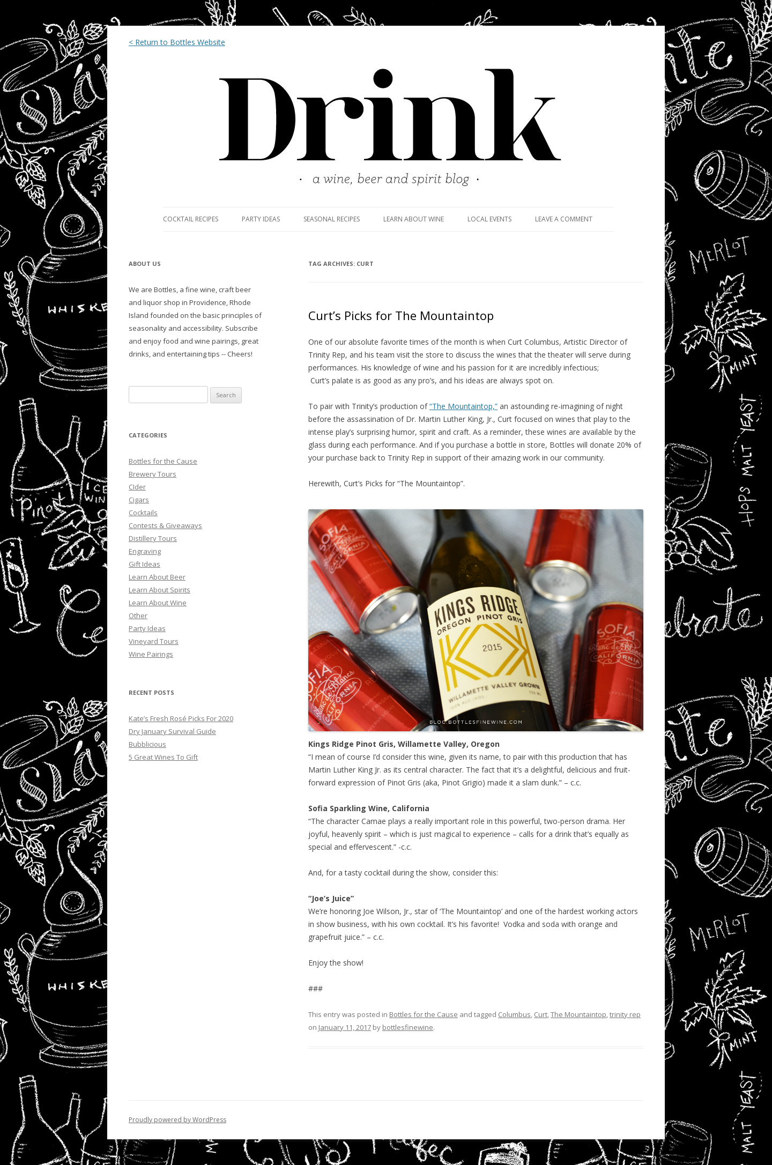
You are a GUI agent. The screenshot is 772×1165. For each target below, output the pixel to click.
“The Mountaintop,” (463, 406)
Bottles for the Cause (423, 1014)
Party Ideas (147, 628)
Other (138, 615)
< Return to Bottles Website (177, 42)
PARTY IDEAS (261, 219)
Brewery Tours (152, 474)
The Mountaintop (578, 1014)
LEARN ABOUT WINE (413, 219)
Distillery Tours (153, 538)
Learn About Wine (158, 602)
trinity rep (625, 1014)
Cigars (139, 499)
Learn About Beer (157, 577)
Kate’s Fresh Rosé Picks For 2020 (181, 718)
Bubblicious (147, 744)
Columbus (514, 1014)
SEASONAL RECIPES (331, 219)
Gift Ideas (144, 564)
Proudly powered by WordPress (177, 1119)
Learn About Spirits (159, 590)
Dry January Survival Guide (172, 731)
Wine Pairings (151, 654)
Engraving (145, 551)
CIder (137, 487)
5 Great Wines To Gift (163, 757)
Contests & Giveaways (165, 525)
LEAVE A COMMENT (563, 219)
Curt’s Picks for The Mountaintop (401, 315)
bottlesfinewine (407, 1027)
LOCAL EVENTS (489, 219)
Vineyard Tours (154, 641)
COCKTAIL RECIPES (190, 219)
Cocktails (143, 512)
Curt (540, 1014)
